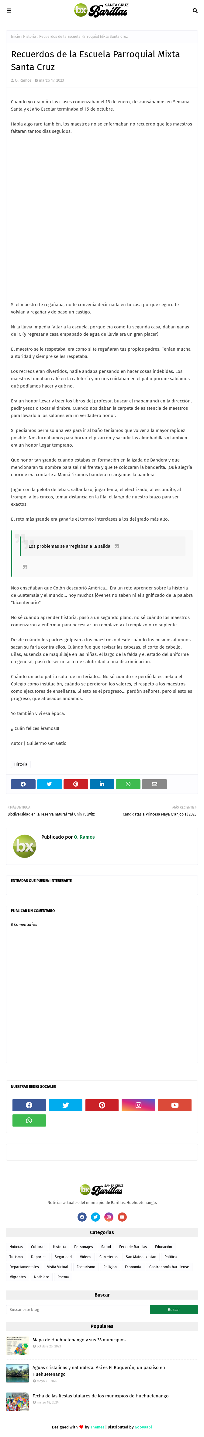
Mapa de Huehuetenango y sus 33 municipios (79, 1340)
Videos (85, 1257)
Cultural (38, 1247)
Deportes (39, 1257)
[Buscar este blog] (78, 1309)
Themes (97, 1427)
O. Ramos (23, 80)
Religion (110, 1267)
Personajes (83, 1247)
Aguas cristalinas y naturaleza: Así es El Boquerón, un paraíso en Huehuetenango (99, 1371)
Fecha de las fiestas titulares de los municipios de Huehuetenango (101, 1396)
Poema (63, 1277)
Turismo (16, 1257)
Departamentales (24, 1267)
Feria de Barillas (133, 1247)
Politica (170, 1257)
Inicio (15, 36)
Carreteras (108, 1257)
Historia (29, 36)
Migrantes (17, 1277)
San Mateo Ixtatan (141, 1257)
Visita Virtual (57, 1267)
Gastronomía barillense (169, 1267)
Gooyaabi (143, 1427)
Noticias (16, 1247)
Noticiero (41, 1277)
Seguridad (63, 1257)
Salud (106, 1247)
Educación (163, 1247)
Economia (133, 1267)
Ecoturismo (86, 1267)
